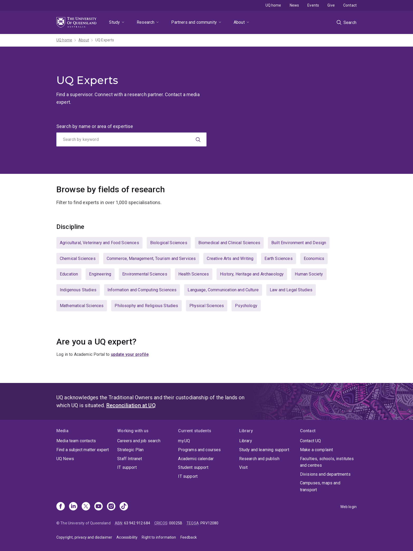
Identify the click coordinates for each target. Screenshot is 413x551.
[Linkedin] (73, 506)
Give (331, 5)
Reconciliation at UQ (131, 405)
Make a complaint (316, 449)
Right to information (159, 537)
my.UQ (184, 440)
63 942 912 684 (137, 523)
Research (145, 22)
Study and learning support (264, 449)
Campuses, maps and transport (320, 486)
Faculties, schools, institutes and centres (327, 462)
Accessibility (126, 537)
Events (313, 5)
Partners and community (194, 22)
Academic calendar (196, 458)
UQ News (65, 458)
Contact (350, 5)
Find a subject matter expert (82, 449)
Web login (348, 507)
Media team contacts (76, 440)
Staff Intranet (129, 458)
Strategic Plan (130, 449)
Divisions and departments (325, 474)
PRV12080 (209, 523)
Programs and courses (199, 449)
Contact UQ (310, 440)
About (239, 22)
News (294, 5)
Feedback (188, 537)
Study (114, 22)
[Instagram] (111, 506)
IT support (127, 467)
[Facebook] (60, 506)
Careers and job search (138, 440)
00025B (175, 523)
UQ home (273, 5)
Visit (243, 467)
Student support (193, 467)
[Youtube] (98, 506)
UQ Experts (104, 40)
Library (245, 440)
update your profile (130, 354)
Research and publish (259, 458)
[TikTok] (124, 506)
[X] (86, 506)
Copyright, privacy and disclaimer (84, 537)
